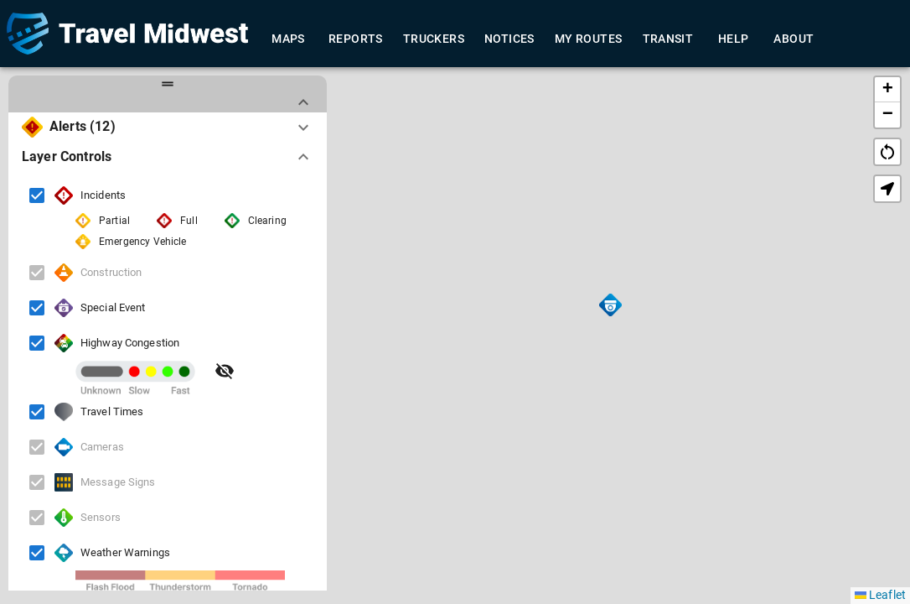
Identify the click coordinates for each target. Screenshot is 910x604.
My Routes (588, 39)
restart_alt (887, 152)
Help (733, 39)
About (793, 39)
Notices (509, 39)
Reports (356, 39)
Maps (288, 39)
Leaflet (880, 594)
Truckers (433, 39)
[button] (610, 305)
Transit (668, 39)
